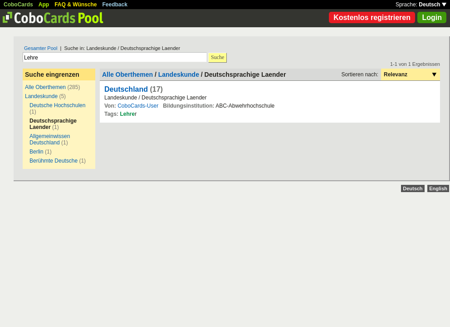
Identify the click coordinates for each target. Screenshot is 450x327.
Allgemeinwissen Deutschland (49, 139)
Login (432, 17)
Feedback (115, 4)
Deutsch (432, 4)
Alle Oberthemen (45, 87)
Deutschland (126, 89)
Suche (217, 57)
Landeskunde (41, 96)
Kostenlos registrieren (372, 17)
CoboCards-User (137, 106)
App (44, 4)
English (438, 188)
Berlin (36, 152)
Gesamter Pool (40, 48)
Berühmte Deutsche (53, 161)
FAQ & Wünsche (75, 4)
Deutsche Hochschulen (57, 105)
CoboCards (18, 4)
